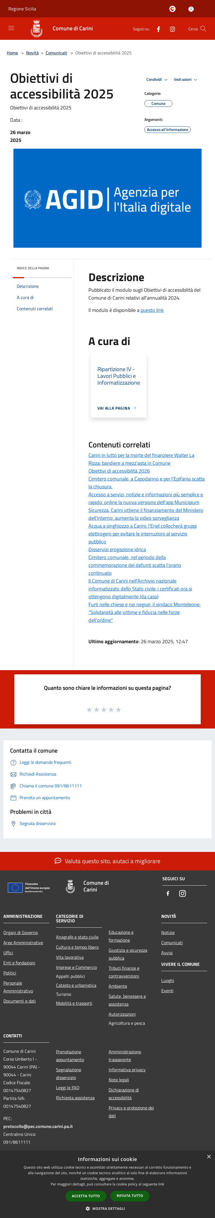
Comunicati (56, 52)
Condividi (157, 79)
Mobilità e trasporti (74, 1003)
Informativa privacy (127, 1069)
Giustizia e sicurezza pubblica (128, 954)
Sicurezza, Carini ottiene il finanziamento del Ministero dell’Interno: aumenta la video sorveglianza (145, 514)
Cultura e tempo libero (77, 947)
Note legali (119, 1079)
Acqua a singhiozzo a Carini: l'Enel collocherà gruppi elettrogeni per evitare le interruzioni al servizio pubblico (142, 533)
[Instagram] (170, 28)
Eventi (167, 990)
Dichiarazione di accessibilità (124, 1093)
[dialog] (107, 1184)
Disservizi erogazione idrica (117, 549)
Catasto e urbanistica (76, 985)
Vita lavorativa (70, 957)
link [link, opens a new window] (161, 1184)
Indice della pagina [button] (33, 268)
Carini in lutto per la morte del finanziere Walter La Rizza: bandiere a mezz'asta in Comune (141, 459)
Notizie (168, 932)
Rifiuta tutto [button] (130, 1195)
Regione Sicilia (22, 8)
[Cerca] (203, 28)
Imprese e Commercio (76, 967)
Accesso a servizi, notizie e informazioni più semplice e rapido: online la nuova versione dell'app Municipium (145, 498)
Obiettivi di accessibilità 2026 (119, 471)
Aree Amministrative (23, 942)
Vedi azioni (186, 79)
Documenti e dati (19, 1001)
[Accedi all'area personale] (191, 9)
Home (12, 52)
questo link (152, 310)
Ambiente (118, 986)
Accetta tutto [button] (86, 1196)
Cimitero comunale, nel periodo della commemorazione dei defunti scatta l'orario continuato (134, 565)
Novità (32, 52)
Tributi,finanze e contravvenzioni (124, 972)
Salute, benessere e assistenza (127, 1000)
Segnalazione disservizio (68, 1073)
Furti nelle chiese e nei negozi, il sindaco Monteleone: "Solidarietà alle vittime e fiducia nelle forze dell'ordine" (144, 612)
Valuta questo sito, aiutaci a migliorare (107, 860)
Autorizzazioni (122, 1014)
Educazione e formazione (121, 936)
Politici (9, 972)
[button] (107, 1208)
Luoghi (167, 980)
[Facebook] (156, 28)
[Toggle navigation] (11, 28)
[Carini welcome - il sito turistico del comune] (173, 9)
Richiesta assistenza (75, 1097)
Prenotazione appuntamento (70, 1055)
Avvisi (167, 952)
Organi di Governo (20, 932)
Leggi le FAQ (68, 1087)
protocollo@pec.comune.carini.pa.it (38, 1126)
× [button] (209, 1157)
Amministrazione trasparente (125, 1055)
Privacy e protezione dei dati (131, 1111)
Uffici (8, 952)
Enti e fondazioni (19, 962)
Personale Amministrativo (18, 987)
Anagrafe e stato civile (77, 937)
